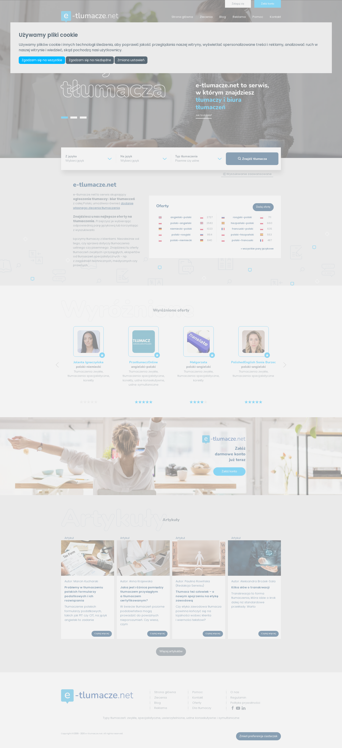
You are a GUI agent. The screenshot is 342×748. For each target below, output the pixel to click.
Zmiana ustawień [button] (131, 60)
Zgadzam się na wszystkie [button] (42, 60)
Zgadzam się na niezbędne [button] (90, 60)
